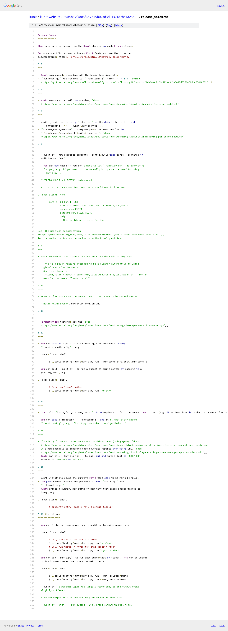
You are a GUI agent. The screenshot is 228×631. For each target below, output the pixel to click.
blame (118, 25)
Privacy (30, 625)
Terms (40, 625)
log (109, 25)
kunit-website (50, 17)
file (100, 25)
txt (213, 625)
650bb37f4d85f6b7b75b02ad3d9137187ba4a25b (99, 17)
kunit (33, 17)
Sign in (221, 5)
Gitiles (20, 625)
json (222, 625)
